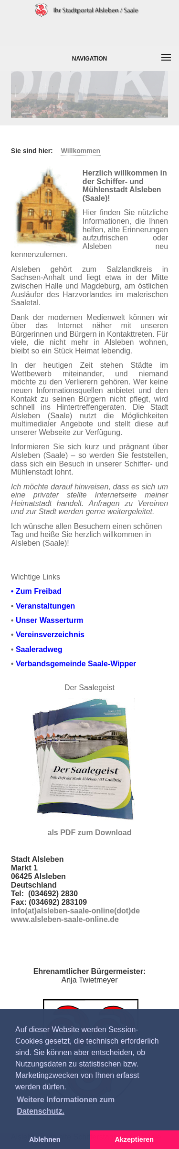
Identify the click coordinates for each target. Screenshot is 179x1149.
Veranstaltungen (45, 606)
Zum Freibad (39, 591)
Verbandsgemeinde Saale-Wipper (76, 664)
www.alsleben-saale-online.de (65, 919)
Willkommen (80, 151)
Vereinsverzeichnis (50, 635)
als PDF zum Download (89, 832)
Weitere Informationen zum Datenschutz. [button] (66, 1105)
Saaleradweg (39, 649)
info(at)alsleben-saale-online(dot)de (75, 911)
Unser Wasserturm (50, 620)
